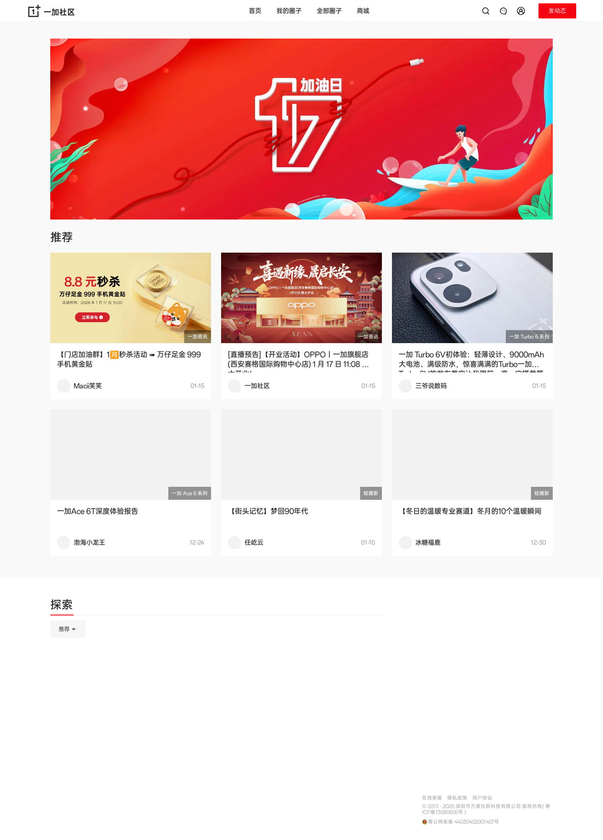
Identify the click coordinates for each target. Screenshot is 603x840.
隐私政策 (457, 798)
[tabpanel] (216, 671)
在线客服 (432, 798)
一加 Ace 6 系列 (190, 493)
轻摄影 (371, 493)
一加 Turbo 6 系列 (529, 336)
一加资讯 (198, 336)
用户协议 (482, 798)
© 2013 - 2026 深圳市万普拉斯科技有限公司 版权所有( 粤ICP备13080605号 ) (486, 809)
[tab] (61, 606)
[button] (522, 10)
